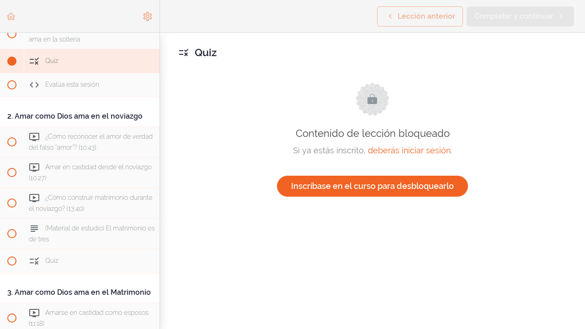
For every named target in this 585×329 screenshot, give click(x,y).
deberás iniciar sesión (409, 150)
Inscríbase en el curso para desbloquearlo (372, 186)
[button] (11, 16)
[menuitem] (148, 16)
